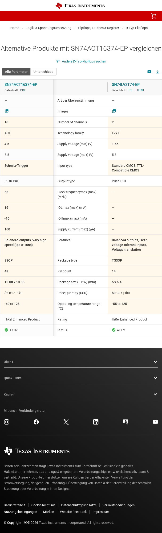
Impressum (101, 512)
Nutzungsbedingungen (20, 512)
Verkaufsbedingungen (118, 505)
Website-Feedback (73, 512)
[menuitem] (114, 16)
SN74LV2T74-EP (126, 84)
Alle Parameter (16, 72)
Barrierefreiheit (14, 505)
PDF (23, 90)
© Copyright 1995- (21, 523)
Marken (48, 512)
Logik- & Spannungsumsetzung (48, 28)
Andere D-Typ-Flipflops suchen (81, 61)
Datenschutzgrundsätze (79, 505)
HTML (141, 90)
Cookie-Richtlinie (43, 505)
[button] (8, 16)
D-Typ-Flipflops (137, 28)
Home (14, 28)
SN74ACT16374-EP (20, 84)
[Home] (80, 6)
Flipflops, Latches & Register (98, 28)
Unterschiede (43, 72)
